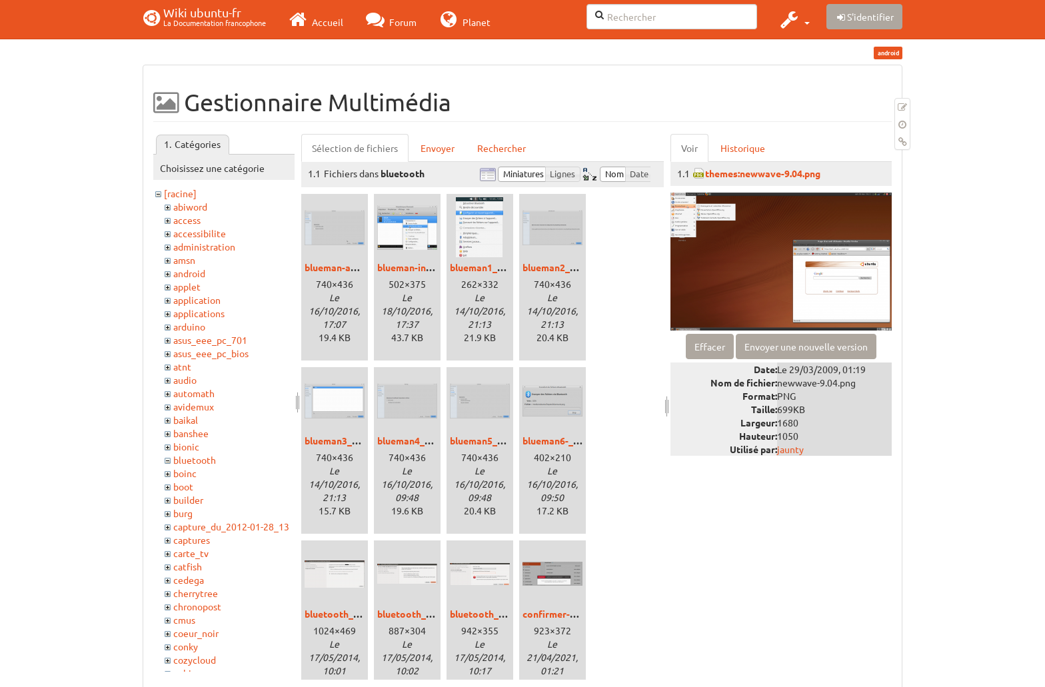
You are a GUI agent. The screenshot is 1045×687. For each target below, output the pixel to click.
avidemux (193, 406)
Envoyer (438, 148)
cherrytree (195, 593)
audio (185, 380)
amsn (184, 260)
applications (199, 313)
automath (194, 393)
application (197, 300)
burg (183, 513)
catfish (187, 566)
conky (185, 646)
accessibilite (199, 233)
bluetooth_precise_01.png (362, 614)
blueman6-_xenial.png (570, 440)
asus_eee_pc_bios (211, 353)
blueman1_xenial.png (496, 267)
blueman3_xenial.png (351, 440)
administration (204, 247)
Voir (689, 148)
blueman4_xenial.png (423, 440)
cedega (188, 580)
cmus (184, 620)
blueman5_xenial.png (496, 440)
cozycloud (194, 660)
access (187, 220)
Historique (742, 148)
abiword (190, 207)
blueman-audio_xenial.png (362, 267)
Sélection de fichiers (355, 148)
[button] (793, 19)
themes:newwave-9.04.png (762, 173)
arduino (189, 327)
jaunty (790, 449)
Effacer (709, 346)
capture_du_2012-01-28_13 (231, 526)
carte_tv (191, 553)
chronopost (197, 606)
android (189, 273)
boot (183, 486)
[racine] (180, 193)
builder (188, 500)
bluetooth (194, 460)
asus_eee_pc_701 (210, 340)
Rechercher (501, 148)
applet (187, 287)
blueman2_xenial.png (568, 267)
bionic (186, 446)
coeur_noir (196, 633)
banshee (191, 433)
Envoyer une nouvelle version (806, 346)
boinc (185, 473)
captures (191, 540)
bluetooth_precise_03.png (507, 614)
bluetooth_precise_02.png (434, 614)
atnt (182, 366)
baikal (185, 420)
